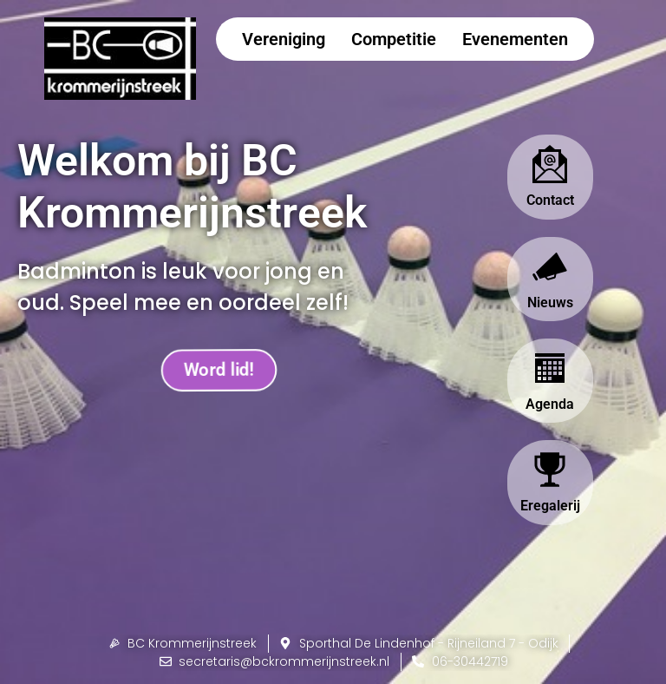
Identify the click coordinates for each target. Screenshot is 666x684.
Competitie (393, 39)
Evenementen (515, 39)
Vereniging (283, 39)
